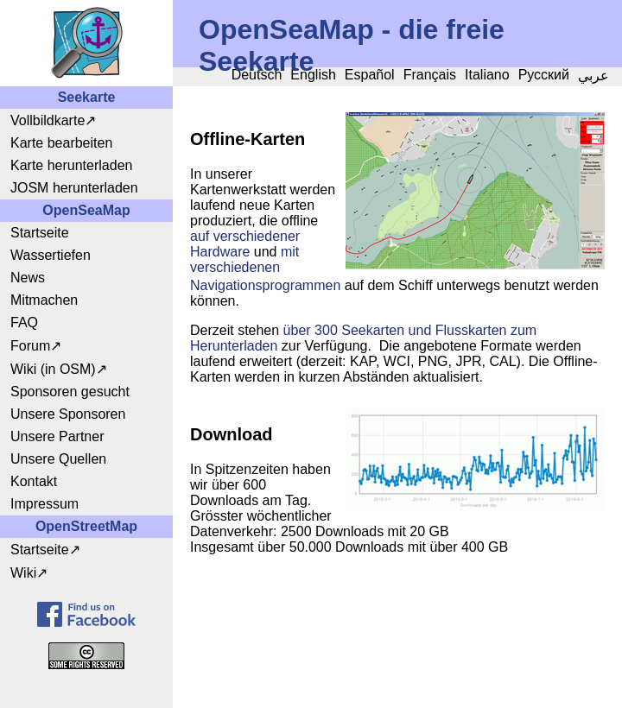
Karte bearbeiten (61, 143)
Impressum (44, 503)
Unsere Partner (57, 436)
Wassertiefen (50, 255)
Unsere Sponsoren (67, 414)
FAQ (24, 322)
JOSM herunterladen (74, 187)
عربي (593, 75)
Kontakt (33, 481)
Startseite (39, 232)
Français (429, 74)
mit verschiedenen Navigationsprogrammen (265, 268)
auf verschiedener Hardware (245, 244)
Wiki (23, 573)
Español (370, 74)
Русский (543, 74)
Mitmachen (44, 300)
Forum (30, 345)
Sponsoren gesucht (70, 391)
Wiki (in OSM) (53, 369)
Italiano (487, 74)
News (27, 277)
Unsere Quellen (58, 459)
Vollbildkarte (47, 120)
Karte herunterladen (71, 165)
